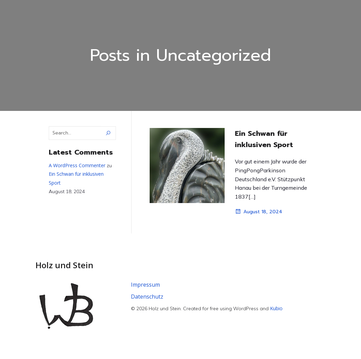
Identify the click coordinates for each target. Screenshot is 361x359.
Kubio (276, 308)
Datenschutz (147, 296)
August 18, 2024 (258, 211)
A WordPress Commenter (77, 165)
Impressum (145, 284)
